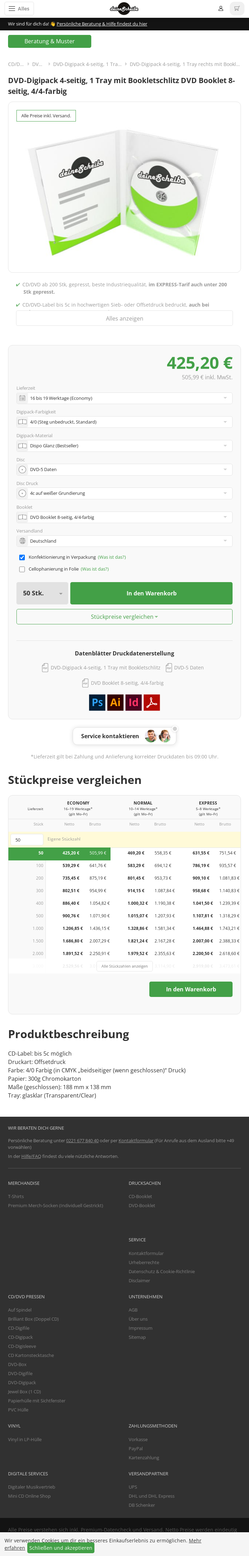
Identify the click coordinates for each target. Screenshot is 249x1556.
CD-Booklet (140, 1196)
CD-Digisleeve (22, 1346)
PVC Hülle (18, 1410)
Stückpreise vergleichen (122, 617)
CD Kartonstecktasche (31, 1355)
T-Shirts (16, 1196)
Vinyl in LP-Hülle (25, 1439)
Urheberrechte (144, 1262)
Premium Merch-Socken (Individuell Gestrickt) (55, 1205)
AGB (133, 1310)
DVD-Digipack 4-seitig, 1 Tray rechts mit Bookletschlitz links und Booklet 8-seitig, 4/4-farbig (185, 64)
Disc (20, 459)
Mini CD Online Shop (29, 1496)
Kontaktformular (136, 1140)
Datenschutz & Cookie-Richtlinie (162, 1271)
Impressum (140, 1328)
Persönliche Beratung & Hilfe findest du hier (102, 24)
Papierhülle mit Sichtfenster (36, 1400)
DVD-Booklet (142, 1205)
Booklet (24, 507)
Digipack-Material (34, 435)
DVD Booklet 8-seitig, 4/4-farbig (127, 683)
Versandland (29, 531)
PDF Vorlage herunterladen (151, 702)
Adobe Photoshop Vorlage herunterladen (97, 702)
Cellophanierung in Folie (54, 569)
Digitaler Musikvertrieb (31, 1487)
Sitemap (137, 1337)
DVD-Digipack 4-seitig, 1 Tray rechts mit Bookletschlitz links (91, 64)
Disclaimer (139, 1280)
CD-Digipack (20, 1337)
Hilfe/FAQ (31, 1156)
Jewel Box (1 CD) (24, 1391)
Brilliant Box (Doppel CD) (33, 1319)
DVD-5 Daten (189, 667)
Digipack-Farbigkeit (36, 412)
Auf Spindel (19, 1310)
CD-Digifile (18, 1328)
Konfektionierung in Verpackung (62, 557)
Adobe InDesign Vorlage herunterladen (133, 702)
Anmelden (221, 8)
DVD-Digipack (42, 64)
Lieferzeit (25, 388)
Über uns (138, 1319)
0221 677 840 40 (82, 1140)
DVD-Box (17, 1364)
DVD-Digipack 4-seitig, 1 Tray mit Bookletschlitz (106, 667)
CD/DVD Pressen (20, 64)
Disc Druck (27, 483)
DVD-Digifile (20, 1373)
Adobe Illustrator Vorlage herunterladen (115, 702)
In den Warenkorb (152, 593)
